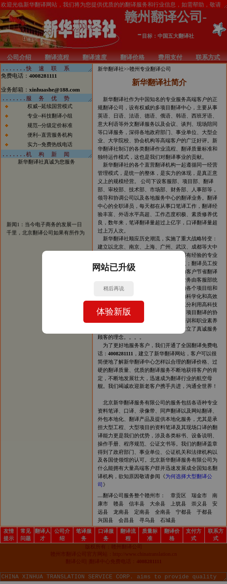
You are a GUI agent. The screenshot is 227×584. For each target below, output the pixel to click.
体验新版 (113, 311)
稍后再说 (113, 288)
